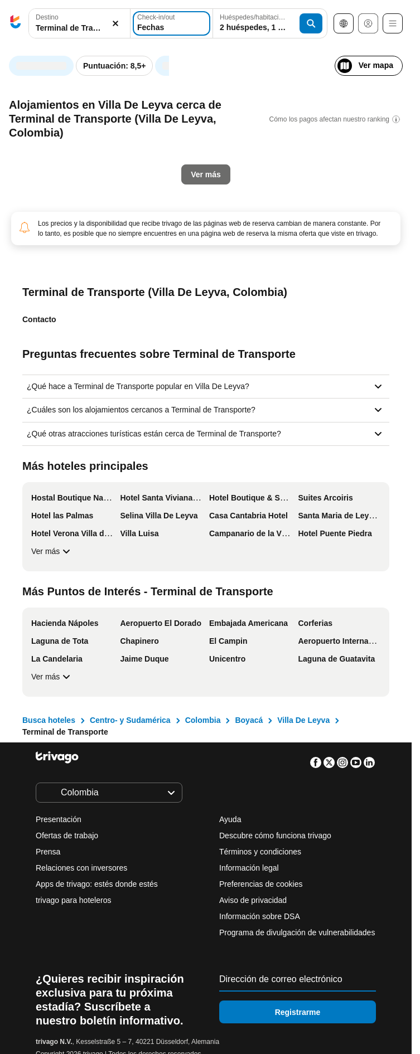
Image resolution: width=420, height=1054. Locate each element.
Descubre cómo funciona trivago (275, 835)
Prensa (48, 851)
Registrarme (298, 1012)
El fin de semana (240, 264)
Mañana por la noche (140, 264)
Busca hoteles (48, 720)
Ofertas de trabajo (67, 835)
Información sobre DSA (259, 916)
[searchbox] (79, 28)
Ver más (52, 551)
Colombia (203, 720)
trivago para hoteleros (73, 900)
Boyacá (249, 720)
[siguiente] (393, 64)
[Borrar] (115, 23)
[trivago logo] (15, 23)
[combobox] (79, 23)
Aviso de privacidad (253, 900)
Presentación (58, 819)
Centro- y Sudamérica (130, 720)
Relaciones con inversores (81, 867)
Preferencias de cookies (262, 884)
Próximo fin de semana (343, 264)
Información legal (249, 867)
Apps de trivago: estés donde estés (97, 884)
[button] (79, 23)
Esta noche (49, 264)
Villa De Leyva (303, 720)
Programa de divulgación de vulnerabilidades (297, 932)
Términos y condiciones (260, 851)
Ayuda (230, 819)
